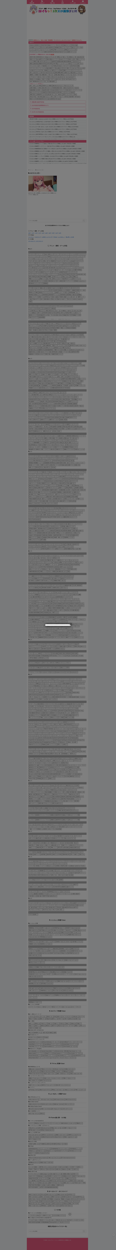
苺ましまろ (54, 299)
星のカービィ (45, 778)
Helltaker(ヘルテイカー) (34, 753)
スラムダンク (70, 514)
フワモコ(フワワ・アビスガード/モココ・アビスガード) (64, 1057)
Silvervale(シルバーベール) (75, 1150)
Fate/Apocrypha (75, 737)
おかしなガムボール (62, 334)
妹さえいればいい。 (62, 299)
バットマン (63, 685)
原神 (52, 49)
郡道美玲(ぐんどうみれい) (46, 944)
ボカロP (58, 758)
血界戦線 (56, 428)
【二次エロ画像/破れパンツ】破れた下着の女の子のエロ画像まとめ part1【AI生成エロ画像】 (53, 143)
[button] (84, 221)
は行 (47, 233)
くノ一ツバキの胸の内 (63, 413)
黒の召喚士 (63, 417)
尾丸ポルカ (61, 1025)
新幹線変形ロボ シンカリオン (35, 490)
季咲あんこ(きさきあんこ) (58, 1089)
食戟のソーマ (62, 487)
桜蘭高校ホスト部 (33, 354)
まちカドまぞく (69, 787)
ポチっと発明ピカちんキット (56, 760)
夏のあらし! (71, 646)
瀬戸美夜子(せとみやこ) (74, 953)
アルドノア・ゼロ (48, 272)
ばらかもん (31, 690)
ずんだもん (75, 1199)
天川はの (54, 1169)
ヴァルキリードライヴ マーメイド (62, 679)
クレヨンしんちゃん (33, 417)
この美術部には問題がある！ (64, 438)
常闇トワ (80, 1023)
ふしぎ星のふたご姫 (56, 724)
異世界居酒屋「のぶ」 (75, 292)
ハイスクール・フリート (49, 681)
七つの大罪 (54, 646)
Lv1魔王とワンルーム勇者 (35, 886)
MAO (62, 70)
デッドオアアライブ (68, 596)
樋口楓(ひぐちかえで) (67, 972)
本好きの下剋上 (32, 778)
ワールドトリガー (33, 903)
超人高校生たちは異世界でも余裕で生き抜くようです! (41, 580)
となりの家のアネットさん (45, 621)
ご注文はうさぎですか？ (71, 440)
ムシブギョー (32, 815)
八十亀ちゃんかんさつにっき (69, 838)
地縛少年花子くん (42, 487)
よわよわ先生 (82, 68)
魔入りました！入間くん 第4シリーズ (52, 96)
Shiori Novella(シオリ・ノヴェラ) (65, 1055)
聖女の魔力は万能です (79, 530)
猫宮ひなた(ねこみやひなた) (57, 1180)
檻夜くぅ (37, 1167)
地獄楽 (36, 487)
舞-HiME (77, 801)
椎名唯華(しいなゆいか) (65, 948)
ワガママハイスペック (61, 903)
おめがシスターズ (33, 1176)
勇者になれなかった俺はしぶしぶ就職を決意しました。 (49, 845)
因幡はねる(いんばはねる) (35, 1069)
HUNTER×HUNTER (50, 694)
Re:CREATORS (57, 886)
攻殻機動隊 (66, 447)
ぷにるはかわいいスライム (50, 726)
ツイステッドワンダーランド (35, 585)
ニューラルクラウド (47, 653)
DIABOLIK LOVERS (74, 603)
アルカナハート (32, 272)
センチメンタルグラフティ (76, 524)
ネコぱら (31, 667)
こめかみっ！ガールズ (77, 74)
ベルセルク (78, 749)
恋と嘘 (65, 442)
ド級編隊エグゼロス (49, 630)
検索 (63, 2)
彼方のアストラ (32, 378)
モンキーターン (69, 824)
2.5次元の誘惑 (55, 653)
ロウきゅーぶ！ (57, 891)
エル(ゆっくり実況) (55, 323)
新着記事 (32, 2)
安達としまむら (66, 276)
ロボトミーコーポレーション (65, 893)
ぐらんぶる (41, 415)
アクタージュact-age (70, 261)
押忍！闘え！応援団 (50, 354)
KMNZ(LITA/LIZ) (32, 1178)
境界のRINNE (58, 403)
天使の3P (31, 605)
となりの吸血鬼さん (33, 621)
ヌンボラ (62, 967)
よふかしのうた (59, 852)
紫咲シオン (43, 1018)
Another (57, 325)
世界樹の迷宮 (52, 528)
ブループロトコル (41, 735)
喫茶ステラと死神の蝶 (64, 406)
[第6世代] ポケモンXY (45, 767)
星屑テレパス (52, 778)
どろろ (49, 628)
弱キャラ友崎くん (75, 854)
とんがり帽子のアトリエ (54, 70)
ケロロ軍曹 (67, 424)
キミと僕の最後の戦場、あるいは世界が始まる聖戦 (40, 394)
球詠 (69, 571)
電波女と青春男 (52, 608)
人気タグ (43, 2)
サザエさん (73, 456)
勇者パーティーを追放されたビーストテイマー (73, 845)
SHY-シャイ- (41, 481)
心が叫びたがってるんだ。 (59, 444)
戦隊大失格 (51, 537)
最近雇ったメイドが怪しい (35, 465)
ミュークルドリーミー (70, 808)
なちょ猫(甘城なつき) (34, 1180)
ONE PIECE (45, 45)
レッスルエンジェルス (47, 884)
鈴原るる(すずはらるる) (45, 953)
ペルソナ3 (31, 751)
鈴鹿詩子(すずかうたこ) (77, 950)
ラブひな (83, 861)
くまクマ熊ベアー (73, 413)
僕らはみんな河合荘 (33, 774)
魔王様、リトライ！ (76, 798)
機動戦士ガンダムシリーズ (35, 406)
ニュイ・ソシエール (55, 967)
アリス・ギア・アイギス (63, 269)
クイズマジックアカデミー (45, 413)
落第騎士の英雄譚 (60, 865)
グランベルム (61, 415)
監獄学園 (36, 385)
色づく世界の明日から (46, 299)
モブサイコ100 (47, 824)
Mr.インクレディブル (52, 810)
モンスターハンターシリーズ (35, 826)
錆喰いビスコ (32, 467)
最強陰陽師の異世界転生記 (50, 462)
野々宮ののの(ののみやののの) (68, 1157)
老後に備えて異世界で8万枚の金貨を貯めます (47, 896)
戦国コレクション (33, 537)
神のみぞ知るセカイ (33, 383)
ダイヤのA (81, 555)
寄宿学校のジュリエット (49, 403)
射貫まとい (80, 1167)
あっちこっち (47, 265)
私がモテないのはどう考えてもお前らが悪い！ (54, 909)
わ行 (60, 233)
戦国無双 (45, 537)
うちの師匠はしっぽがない (66, 310)
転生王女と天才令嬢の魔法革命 (72, 610)
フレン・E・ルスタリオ (69, 974)
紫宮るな (43, 1113)
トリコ (78, 626)
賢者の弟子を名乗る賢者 (74, 426)
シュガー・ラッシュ (61, 474)
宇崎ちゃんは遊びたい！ (75, 312)
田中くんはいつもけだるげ (67, 567)
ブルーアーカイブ (46, 49)
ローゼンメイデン (33, 891)
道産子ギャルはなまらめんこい (73, 635)
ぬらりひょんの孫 (33, 662)
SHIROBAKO (81, 478)
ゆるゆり (63, 843)
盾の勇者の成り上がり (62, 571)
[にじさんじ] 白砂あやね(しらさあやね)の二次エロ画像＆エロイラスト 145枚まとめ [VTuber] (53, 121)
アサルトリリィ (51, 263)
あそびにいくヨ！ (33, 265)
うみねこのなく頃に (77, 310)
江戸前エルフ (47, 330)
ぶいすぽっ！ (62, 237)
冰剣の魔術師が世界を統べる (35, 713)
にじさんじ (32, 49)
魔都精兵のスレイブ (40, 801)
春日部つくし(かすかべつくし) (55, 1176)
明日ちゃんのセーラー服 (58, 278)
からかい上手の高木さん (62, 367)
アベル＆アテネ (80, 267)
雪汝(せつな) (65, 953)
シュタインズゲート (41, 476)
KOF (45, 399)
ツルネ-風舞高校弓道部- (67, 585)
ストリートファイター (80, 510)
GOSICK (53, 442)
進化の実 (84, 490)
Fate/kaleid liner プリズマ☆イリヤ (45, 740)
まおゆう (53, 785)
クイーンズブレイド (33, 413)
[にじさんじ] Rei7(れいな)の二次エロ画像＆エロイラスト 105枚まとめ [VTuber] (50, 131)
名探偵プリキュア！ (77, 40)
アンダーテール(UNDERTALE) (60, 272)
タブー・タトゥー (65, 560)
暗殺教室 (46, 283)
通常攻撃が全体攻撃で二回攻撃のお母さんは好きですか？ (55, 587)
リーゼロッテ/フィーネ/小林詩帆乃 (37, 870)
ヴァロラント (74, 679)
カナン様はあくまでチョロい (49, 57)
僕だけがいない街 (59, 769)
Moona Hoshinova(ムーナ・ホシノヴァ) (52, 1042)
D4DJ (52, 603)
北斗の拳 (67, 776)
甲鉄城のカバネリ (74, 447)
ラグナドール (69, 861)
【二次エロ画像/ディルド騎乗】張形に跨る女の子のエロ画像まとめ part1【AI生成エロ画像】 (53, 158)
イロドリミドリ (76, 288)
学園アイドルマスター (59, 49)
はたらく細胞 (48, 685)
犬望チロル (76, 1169)
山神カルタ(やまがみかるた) (47, 988)
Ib (50, 290)
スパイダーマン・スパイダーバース (58, 512)
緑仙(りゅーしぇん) (50, 995)
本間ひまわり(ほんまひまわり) (36, 976)
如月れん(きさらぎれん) (48, 1104)
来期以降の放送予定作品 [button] (37, 102)
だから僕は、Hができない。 (42, 558)
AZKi (56, 1016)
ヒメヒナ (36, 1182)
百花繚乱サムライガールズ (58, 715)
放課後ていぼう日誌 (72, 774)
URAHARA (46, 312)
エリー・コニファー (56, 934)
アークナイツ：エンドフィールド (62, 40)
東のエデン (76, 715)
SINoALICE (48, 481)
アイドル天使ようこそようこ (35, 258)
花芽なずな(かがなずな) (71, 1099)
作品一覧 (53, 2)
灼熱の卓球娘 (75, 496)
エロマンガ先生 (71, 323)
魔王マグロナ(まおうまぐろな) (56, 1182)
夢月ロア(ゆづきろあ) (58, 990)
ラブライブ (38, 863)
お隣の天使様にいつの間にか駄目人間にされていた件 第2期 (43, 87)
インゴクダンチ (68, 74)
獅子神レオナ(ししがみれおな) (47, 1167)
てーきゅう (41, 592)
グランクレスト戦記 (33, 415)
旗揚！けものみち (81, 697)
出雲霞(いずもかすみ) (65, 932)
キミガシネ (63, 392)
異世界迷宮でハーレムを (54, 294)
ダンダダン (80, 562)
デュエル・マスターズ (60, 601)
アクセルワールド (60, 261)
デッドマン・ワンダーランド (73, 599)
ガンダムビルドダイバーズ (35, 370)
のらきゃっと (67, 1180)
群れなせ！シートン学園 (74, 815)
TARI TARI (43, 567)
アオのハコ (37, 261)
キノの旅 (39, 392)
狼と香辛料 (53, 352)
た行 (40, 233)
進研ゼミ (57, 490)
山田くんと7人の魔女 (34, 838)
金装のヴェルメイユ (73, 401)
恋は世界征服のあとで (34, 444)
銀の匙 (50, 401)
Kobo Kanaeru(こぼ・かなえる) (71, 1046)
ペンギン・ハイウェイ (57, 751)
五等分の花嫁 (75, 45)
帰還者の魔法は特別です (47, 406)
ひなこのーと (32, 708)
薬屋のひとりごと (45, 419)
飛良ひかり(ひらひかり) (47, 1071)
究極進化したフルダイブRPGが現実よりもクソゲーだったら (42, 408)
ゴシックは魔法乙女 (58, 435)
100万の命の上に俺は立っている (44, 710)
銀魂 (61, 401)
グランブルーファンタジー (51, 415)
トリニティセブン (33, 628)
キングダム (71, 397)
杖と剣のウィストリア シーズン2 (75, 90)
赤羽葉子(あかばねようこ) (60, 928)
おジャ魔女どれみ (33, 337)
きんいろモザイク (64, 397)
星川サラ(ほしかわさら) (81, 974)
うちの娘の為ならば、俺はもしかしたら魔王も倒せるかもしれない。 (44, 310)
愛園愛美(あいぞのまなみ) (35, 928)
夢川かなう (44, 1169)
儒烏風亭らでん (38, 1032)
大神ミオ (67, 1018)
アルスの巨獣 (40, 272)
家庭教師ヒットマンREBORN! (50, 385)
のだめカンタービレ (60, 672)
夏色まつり (31, 1018)
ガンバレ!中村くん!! (48, 77)
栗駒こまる (37, 1143)
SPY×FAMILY (54, 517)
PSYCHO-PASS (57, 460)
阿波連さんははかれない (80, 281)
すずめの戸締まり (59, 508)
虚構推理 (75, 403)
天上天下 (82, 603)
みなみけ (62, 808)
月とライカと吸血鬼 (33, 587)
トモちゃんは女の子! (72, 624)
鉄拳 (42, 612)
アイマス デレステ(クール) (62, 258)
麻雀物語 (48, 801)
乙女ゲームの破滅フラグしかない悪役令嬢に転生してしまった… (43, 343)
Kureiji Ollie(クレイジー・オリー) (36, 1044)
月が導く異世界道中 (78, 585)
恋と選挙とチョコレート (73, 442)
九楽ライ (57, 1167)
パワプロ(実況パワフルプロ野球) (65, 690)
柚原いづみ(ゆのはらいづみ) (63, 1073)
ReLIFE (31, 875)
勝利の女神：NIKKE (51, 496)
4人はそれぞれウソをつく (77, 852)
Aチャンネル (70, 325)
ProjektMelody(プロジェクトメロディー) (61, 1148)
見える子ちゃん (75, 810)
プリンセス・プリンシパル (56, 733)
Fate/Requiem (65, 740)
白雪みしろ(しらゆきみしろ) (35, 1137)
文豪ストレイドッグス (52, 744)
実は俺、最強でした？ (43, 498)
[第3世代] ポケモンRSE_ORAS (55, 765)
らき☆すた (53, 861)
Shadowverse (66, 478)
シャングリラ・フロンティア (35, 474)
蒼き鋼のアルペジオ (40, 281)
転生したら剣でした (60, 610)
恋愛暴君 (64, 886)
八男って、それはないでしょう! (36, 697)
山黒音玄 (49, 1143)
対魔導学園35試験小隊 (34, 571)
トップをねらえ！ (81, 619)
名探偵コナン (37, 40)
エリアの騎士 (46, 323)
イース (30, 288)
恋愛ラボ (68, 865)
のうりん (53, 672)
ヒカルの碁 (59, 704)
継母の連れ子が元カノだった (45, 803)
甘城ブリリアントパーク (69, 281)
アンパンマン (55, 274)
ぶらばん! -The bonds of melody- (60, 731)
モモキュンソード (55, 824)
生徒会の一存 (32, 535)
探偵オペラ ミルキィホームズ (35, 569)
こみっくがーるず (43, 440)
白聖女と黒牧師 (41, 483)
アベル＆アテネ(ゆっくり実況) (36, 1220)
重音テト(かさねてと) (57, 1196)
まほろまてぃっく (42, 789)
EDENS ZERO (32, 328)
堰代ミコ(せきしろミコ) (34, 1080)
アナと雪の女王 (32, 267)
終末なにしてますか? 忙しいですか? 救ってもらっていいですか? (43, 503)
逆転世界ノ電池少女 (79, 406)
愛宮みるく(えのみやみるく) (49, 1134)
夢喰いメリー (54, 847)
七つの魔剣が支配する (63, 646)
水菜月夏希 (54, 1143)
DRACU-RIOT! (39, 632)
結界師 (51, 428)
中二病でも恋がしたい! (55, 578)
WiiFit (58, 312)
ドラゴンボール (66, 626)
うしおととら (62, 306)
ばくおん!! (42, 683)
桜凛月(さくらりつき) (34, 948)
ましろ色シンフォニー (60, 787)
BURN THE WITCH (33, 694)
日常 (68, 655)
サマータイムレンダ (62, 458)
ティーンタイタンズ (73, 592)
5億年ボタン (47, 442)
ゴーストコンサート (77, 70)
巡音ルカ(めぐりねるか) (55, 1205)
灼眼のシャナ (81, 498)
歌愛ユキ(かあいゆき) (63, 1194)
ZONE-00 (44, 548)
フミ (52, 974)
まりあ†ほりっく (65, 789)
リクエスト (83, 2)
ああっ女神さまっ (49, 254)
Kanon (60, 372)
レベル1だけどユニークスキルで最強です (69, 884)
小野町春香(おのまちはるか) (46, 937)
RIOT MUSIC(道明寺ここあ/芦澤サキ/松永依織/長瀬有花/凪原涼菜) (43, 1187)
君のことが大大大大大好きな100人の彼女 (57, 399)
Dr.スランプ (32, 632)
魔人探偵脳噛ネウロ (50, 792)
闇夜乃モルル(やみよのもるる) (61, 988)
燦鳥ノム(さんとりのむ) (54, 1178)
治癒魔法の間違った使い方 (60, 580)
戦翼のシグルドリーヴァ (34, 539)
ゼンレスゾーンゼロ (73, 49)
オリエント (77, 337)
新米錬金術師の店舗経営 (49, 490)
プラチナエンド (72, 728)
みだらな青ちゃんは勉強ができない (45, 808)
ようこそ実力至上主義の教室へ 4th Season (71, 96)
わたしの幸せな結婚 (71, 903)
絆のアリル (65, 401)
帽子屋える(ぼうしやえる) (35, 1130)
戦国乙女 (40, 537)
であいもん (57, 592)
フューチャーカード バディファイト (65, 726)
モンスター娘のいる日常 (48, 826)
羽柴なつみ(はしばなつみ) (76, 1073)
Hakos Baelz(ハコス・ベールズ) (50, 1055)
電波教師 (59, 608)
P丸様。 (31, 1182)
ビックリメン (67, 706)
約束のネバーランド (57, 838)
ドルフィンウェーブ (42, 628)
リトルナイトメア (44, 872)
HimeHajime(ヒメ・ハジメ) (76, 1148)
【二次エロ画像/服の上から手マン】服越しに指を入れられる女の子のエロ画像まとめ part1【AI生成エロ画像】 (58, 151)
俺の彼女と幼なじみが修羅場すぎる (37, 349)
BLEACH (56, 737)
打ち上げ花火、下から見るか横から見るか (53, 315)
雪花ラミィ (38, 1025)
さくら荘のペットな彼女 (64, 456)
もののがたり (40, 824)
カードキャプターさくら (34, 363)
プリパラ (40, 733)
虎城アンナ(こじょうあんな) (35, 1085)
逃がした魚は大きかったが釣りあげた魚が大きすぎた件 (42, 72)
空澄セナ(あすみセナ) (34, 1099)
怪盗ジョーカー (82, 378)
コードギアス (32, 435)
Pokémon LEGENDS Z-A (35, 45)
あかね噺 (39, 59)
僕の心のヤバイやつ (52, 771)
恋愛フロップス (70, 886)
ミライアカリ (48, 1123)
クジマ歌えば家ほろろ (58, 68)
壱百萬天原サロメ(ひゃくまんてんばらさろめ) (39, 974)
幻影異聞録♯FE (41, 428)
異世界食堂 (63, 294)
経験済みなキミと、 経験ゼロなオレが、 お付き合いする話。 (48, 431)
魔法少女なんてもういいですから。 (61, 794)
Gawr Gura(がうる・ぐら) (75, 1051)
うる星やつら (39, 312)
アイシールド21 (73, 254)
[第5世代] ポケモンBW (34, 767)
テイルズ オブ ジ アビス (45, 594)
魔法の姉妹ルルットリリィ (53, 59)
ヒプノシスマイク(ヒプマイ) (62, 708)
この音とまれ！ (75, 438)
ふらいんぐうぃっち (33, 728)
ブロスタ (31, 737)
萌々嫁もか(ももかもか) (45, 1127)
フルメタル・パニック (58, 735)
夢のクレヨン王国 (46, 847)
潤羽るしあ (38, 1023)
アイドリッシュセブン (34, 256)
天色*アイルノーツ (58, 276)
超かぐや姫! (45, 40)
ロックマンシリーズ (53, 893)
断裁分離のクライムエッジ (62, 569)
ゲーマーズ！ (32, 424)
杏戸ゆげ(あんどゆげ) (34, 1089)
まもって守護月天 (51, 789)
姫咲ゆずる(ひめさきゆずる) (49, 1137)
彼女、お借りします (63, 376)
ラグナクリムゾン (61, 861)
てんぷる (41, 603)
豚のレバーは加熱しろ (63, 744)
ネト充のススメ (56, 667)
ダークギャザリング (43, 555)
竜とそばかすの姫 (64, 875)
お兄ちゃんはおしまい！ (56, 339)
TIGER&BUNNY (50, 567)
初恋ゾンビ (66, 697)
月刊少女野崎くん (63, 428)
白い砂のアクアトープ (73, 481)
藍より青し (49, 278)
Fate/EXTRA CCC (33, 740)
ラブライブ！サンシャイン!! (48, 863)
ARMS (68, 274)
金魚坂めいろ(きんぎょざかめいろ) (64, 941)
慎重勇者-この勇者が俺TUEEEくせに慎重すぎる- (69, 492)
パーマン (80, 679)
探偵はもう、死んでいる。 (49, 569)
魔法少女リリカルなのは (46, 796)
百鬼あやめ (49, 1018)
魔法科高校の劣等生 (71, 796)
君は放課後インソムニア (34, 401)
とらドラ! (73, 626)
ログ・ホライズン (66, 891)
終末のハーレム (32, 496)
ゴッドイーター (82, 435)
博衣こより (83, 1025)
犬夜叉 (30, 301)
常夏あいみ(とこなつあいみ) (58, 1127)
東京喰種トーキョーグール (53, 635)
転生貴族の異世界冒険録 (34, 612)
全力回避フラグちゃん (35, 47)
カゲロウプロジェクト (64, 365)
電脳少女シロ (80, 1123)
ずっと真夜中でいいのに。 (35, 510)
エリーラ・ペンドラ (33, 1006)
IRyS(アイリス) (49, 1053)
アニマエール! (40, 267)
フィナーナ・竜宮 (50, 1006)
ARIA (64, 274)
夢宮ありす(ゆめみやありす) (48, 1130)
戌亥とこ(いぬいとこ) (76, 932)
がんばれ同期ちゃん (33, 372)
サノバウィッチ (45, 458)
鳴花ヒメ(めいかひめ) (74, 1203)
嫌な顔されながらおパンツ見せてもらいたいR (63, 85)
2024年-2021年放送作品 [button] (37, 112)
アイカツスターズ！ (64, 254)
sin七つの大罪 (55, 481)
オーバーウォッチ (33, 334)
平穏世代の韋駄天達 (45, 753)
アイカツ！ (56, 254)
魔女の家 (70, 792)
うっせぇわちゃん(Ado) (34, 1215)
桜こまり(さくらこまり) (43, 1178)
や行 (54, 233)
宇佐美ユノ (31, 1169)
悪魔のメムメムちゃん (34, 278)
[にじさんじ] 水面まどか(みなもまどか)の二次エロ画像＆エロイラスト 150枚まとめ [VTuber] (53, 124)
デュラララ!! (68, 601)
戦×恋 (62, 697)
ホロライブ (38, 49)
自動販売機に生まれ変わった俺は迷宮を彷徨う (70, 490)
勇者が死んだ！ (32, 845)
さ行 (37, 233)
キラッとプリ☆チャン (69, 394)
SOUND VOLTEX (65, 460)
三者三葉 (72, 460)
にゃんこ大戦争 (38, 653)
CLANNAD (48, 417)
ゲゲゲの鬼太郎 (46, 424)
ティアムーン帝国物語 (34, 594)
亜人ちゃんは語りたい (43, 608)
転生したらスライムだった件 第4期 (38, 92)
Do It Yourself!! (72, 630)
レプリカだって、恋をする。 (36, 77)
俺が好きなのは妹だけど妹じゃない (78, 345)
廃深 (54, 697)
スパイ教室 (69, 512)
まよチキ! (58, 789)
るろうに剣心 (56, 879)
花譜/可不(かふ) (80, 1196)
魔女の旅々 (75, 792)
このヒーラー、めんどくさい (35, 438)
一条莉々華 (45, 1032)
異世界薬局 (45, 294)
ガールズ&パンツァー (67, 363)
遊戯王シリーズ (32, 847)
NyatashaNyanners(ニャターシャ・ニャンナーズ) (40, 1148)
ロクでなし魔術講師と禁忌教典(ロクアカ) (38, 893)
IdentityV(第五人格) (82, 274)
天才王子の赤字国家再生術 (57, 605)
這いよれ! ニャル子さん (52, 699)
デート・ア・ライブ (49, 592)
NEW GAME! (75, 653)
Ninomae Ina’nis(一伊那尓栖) (62, 1051)
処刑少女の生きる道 (61, 496)
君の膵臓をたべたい (77, 399)
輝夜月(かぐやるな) (40, 1123)
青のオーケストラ (77, 278)
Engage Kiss (39, 328)
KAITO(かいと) (72, 1194)
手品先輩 (46, 612)
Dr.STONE (78, 630)
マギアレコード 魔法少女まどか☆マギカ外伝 (69, 785)
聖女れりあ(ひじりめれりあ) (77, 1180)
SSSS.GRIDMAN (56, 417)
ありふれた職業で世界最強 (76, 269)
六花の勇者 (71, 875)
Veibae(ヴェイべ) (33, 1150)
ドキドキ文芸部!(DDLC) (61, 619)
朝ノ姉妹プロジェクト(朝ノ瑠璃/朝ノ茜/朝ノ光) (62, 1174)
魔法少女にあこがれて (75, 794)
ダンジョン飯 (74, 562)
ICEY (75, 274)
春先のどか (41, 1037)
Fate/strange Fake (81, 740)
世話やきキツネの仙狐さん (72, 528)
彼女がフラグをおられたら (74, 376)
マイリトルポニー (38, 785)
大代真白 (66, 1143)
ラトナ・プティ (32, 995)
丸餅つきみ (62, 1167)
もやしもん (62, 824)
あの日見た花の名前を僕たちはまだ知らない (54, 267)
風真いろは (38, 1028)
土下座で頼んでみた (33, 637)
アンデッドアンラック (72, 272)
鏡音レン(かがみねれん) (46, 1196)
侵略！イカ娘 (71, 485)
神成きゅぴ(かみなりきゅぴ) (35, 1104)
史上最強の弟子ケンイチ (64, 501)
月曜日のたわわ (71, 428)
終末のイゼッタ (77, 494)
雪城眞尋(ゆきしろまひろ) (46, 990)
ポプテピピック (77, 760)
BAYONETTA (62, 710)
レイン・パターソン (80, 995)
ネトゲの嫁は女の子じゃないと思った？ (43, 667)
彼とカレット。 (54, 376)
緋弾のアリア (75, 713)
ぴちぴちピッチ (59, 706)
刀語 (44, 378)
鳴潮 (66, 49)
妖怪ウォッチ (37, 854)
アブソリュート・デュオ (70, 267)
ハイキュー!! (40, 681)
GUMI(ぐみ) (46, 1199)
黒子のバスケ (74, 417)
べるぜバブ (56, 749)
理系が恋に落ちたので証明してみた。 (50, 875)
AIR (41, 325)
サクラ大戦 (55, 456)
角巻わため (74, 1023)
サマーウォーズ (53, 458)
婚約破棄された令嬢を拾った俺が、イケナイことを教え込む (42, 449)
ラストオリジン (76, 861)
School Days (47, 517)
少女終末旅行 (54, 492)
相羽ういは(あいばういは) (47, 928)
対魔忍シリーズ (43, 571)
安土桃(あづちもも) (57, 930)
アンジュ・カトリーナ (43, 932)
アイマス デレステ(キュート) (49, 258)
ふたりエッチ (76, 724)
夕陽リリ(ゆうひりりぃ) (34, 990)
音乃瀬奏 (50, 1032)
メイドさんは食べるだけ (78, 63)
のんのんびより (74, 672)
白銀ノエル (51, 1023)
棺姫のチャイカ (54, 717)
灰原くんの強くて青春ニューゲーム (77, 59)
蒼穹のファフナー (51, 548)
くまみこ (80, 413)
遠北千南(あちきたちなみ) (45, 930)
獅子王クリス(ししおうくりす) (49, 1085)
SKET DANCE (40, 517)
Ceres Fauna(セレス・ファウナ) (61, 1053)
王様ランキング (59, 354)
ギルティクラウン (40, 397)
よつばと (53, 852)
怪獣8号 (64, 378)
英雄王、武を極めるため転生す (36, 330)
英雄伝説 (69, 328)
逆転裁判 (72, 406)
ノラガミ (68, 672)
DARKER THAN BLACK (64, 564)
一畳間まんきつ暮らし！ (62, 57)
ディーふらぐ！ (64, 592)
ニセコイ (31, 653)
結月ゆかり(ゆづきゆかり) (67, 1205)
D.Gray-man (47, 603)
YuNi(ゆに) (77, 1182)
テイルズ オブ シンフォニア (58, 594)
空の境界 (31, 385)
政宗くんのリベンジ (33, 803)
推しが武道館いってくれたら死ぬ (64, 352)
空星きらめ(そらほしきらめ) (35, 955)
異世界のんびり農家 (33, 292)
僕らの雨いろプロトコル (72, 771)
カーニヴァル (58, 363)
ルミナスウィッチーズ (40, 879)
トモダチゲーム (63, 624)
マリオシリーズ (73, 789)
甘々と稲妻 (60, 281)
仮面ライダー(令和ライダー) (69, 372)
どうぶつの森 (52, 619)
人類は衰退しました (62, 485)
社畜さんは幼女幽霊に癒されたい (56, 498)
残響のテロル (71, 465)
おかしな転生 (71, 334)
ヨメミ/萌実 (83, 1182)
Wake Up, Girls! (52, 312)
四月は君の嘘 (73, 501)
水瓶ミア (71, 1169)
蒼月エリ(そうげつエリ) (46, 1080)
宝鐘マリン (57, 1023)
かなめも (31, 367)
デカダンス (67, 594)
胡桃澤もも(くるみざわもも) (75, 1134)
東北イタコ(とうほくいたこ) (59, 1201)
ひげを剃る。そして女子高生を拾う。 (37, 706)
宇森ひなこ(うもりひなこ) (47, 1069)
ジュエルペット (52, 474)
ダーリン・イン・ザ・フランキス (63, 555)
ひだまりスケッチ (51, 706)
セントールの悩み (33, 526)
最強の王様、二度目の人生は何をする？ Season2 (68, 87)
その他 (63, 544)
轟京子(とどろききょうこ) (35, 962)
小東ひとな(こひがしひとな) (55, 1157)
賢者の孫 (66, 426)
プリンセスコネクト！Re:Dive (69, 733)
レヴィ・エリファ (33, 997)
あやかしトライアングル (46, 269)
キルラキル (56, 397)
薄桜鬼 (58, 697)
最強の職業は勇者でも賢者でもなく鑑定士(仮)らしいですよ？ (69, 72)
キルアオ (44, 59)
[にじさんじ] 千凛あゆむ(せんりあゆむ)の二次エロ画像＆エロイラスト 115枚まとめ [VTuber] (53, 129)
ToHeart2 (61, 632)
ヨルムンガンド (67, 852)
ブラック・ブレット (81, 728)
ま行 (50, 233)
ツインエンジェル (47, 585)
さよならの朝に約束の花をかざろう (37, 460)
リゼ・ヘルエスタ (41, 995)
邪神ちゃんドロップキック (71, 498)
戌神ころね (78, 1018)
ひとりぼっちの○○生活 (76, 706)
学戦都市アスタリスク (34, 387)
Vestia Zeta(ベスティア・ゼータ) (36, 1046)
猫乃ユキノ (38, 1169)
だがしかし (31, 558)
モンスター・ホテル (78, 824)
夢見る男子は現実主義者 (63, 847)
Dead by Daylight (58, 603)
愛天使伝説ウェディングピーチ (36, 283)
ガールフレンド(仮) (77, 363)
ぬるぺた (40, 662)
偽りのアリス (37, 299)
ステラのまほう (45, 510)
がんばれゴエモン (73, 370)
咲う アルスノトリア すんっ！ (36, 909)
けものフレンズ (60, 424)
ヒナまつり (38, 708)
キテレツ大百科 (32, 392)
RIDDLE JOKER (37, 875)
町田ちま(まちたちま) (52, 981)
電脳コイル (64, 608)
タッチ (58, 558)
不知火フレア (44, 1023)
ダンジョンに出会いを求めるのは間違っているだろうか (58, 562)
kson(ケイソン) (32, 1153)
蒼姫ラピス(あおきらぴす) (35, 1194)
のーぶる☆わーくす (45, 672)
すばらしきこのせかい (78, 512)
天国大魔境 (48, 605)
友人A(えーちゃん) (33, 1037)
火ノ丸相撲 (61, 717)
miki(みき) (66, 1203)
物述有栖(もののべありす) (35, 983)
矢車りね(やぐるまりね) (34, 988)
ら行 (57, 233)
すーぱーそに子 (39, 508)
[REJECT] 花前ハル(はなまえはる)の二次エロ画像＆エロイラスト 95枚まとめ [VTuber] (52, 119)
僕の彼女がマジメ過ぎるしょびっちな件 (38, 771)
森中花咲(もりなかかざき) (47, 983)
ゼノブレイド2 (45, 524)
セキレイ (38, 524)
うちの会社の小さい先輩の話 (49, 308)
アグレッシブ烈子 (33, 263)
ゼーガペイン (32, 524)
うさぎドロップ (54, 306)
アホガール (31, 269)
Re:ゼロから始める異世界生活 (47, 47)
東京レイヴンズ (42, 635)
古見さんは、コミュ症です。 (35, 447)
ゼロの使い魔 (66, 524)
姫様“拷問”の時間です (47, 715)
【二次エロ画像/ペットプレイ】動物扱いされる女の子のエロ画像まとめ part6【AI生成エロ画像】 (54, 156)
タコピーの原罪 (52, 558)
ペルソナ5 (43, 751)
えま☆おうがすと (47, 934)
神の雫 (73, 65)
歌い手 (69, 315)
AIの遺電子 (45, 325)
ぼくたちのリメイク (65, 758)
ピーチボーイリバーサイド (50, 704)
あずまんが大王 (67, 263)
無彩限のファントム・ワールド (43, 815)
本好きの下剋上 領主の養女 (36, 96)
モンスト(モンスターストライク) (75, 826)
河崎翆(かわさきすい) (68, 1176)
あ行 (30, 233)
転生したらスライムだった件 (74, 608)
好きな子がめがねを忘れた (35, 519)
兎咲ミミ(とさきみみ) (46, 1108)
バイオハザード (32, 681)
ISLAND (38, 276)
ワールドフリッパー (42, 903)
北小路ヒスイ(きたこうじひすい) (48, 941)
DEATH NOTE (66, 603)
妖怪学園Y (44, 854)
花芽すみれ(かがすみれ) (59, 1099)
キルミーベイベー (49, 397)
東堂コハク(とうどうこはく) (72, 960)
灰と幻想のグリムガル (34, 699)
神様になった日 (64, 383)
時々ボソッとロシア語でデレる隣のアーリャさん (64, 637)
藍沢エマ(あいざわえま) (34, 1113)
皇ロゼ (49, 1169)
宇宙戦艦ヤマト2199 (76, 315)
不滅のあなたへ (63, 742)
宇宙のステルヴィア (33, 317)
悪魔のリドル (43, 278)
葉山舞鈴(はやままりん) (57, 972)
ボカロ (53, 758)
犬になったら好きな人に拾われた (75, 299)
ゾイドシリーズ (32, 544)
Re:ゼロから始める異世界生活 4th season (52, 99)
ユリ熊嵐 (51, 843)
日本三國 (56, 63)
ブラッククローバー (47, 731)
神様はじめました (73, 383)
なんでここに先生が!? (74, 644)
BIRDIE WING (76, 692)
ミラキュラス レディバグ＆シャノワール (38, 810)
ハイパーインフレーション (79, 681)
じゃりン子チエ (82, 472)
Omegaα (46, 1037)
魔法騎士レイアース (33, 798)
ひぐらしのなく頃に (79, 704)
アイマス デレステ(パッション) (76, 258)
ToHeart (56, 632)
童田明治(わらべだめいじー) (35, 1002)
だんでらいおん (57, 77)
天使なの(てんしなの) (34, 1127)
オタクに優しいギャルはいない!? (71, 68)
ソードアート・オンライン (35, 548)
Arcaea (60, 274)
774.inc (56, 237)
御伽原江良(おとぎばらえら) (75, 934)
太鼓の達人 (57, 567)
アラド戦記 (54, 269)
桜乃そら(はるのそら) (58, 1203)
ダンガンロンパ (41, 562)
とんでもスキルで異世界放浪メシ (36, 630)
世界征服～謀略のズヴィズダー (68, 526)
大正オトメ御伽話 (52, 571)
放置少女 (80, 774)
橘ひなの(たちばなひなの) (35, 1108)
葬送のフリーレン (53, 45)
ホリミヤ (42, 763)
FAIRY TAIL (67, 737)
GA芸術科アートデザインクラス (55, 478)
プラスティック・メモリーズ (62, 728)
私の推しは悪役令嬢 (62, 907)
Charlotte (42, 478)
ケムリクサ (53, 424)
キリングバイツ (79, 394)
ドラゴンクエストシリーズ (56, 626)
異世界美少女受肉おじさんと (35, 294)
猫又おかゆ (72, 1018)
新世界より (72, 487)
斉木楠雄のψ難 (64, 465)
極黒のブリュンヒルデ (69, 449)
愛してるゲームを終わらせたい (56, 79)
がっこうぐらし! (73, 365)
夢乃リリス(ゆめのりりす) (35, 1139)
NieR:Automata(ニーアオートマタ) (57, 655)
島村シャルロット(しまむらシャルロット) (54, 1078)
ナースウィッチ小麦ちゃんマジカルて (37, 644)
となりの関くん (55, 621)
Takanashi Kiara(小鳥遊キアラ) (48, 1051)
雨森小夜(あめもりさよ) (81, 930)
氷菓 (67, 715)
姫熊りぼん (59, 1169)
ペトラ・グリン (58, 1006)
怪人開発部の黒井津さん (72, 378)
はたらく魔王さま (56, 685)
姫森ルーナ (31, 1025)
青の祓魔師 (31, 281)
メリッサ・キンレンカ (75, 981)
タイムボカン (75, 555)
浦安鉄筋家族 (42, 317)
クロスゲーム (42, 417)
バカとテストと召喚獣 (34, 683)
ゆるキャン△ (57, 843)
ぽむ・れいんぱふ (67, 1006)
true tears (66, 632)
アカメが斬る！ (44, 261)
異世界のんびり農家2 (47, 85)
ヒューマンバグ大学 (74, 708)
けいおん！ (38, 424)
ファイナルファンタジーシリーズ (51, 722)
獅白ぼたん (49, 1025)
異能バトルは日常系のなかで (45, 297)
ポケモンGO (46, 760)
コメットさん (51, 440)
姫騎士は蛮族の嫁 (34, 63)
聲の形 (51, 533)
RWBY (61, 879)
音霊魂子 (31, 1143)
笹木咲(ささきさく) (44, 948)
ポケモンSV (60, 45)
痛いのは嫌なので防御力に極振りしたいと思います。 (64, 297)
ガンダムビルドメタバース (62, 370)
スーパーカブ (32, 508)
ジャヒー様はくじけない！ (72, 472)
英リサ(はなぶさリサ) (57, 1108)
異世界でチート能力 (81, 290)
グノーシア (54, 413)
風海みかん (65, 1169)
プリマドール (46, 733)
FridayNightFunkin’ (48, 742)
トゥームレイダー (44, 619)
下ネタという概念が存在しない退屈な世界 (55, 483)
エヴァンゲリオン (33, 323)
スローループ (77, 514)
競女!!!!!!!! (31, 431)
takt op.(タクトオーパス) (34, 567)
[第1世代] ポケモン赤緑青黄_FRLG (60, 763)
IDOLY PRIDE (32, 276)
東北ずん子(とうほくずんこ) (35, 1203)
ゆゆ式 (37, 843)
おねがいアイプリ (64, 59)
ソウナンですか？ (41, 544)
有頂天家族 (40, 315)
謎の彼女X (45, 648)
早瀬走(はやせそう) (46, 972)
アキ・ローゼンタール (68, 1016)
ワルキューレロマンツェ (34, 905)
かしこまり (31, 1167)
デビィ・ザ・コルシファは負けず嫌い (45, 601)
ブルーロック (49, 735)
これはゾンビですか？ (60, 440)
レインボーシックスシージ (35, 884)
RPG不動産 (43, 276)
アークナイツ (32, 254)
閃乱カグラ (77, 533)
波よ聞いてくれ (51, 648)
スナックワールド (33, 512)
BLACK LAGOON (43, 737)
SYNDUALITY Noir (63, 481)
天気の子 (66, 605)
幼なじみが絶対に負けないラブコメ (42, 352)
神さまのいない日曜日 (78, 381)
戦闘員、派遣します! (59, 537)
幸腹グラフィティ (59, 447)
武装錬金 (44, 744)
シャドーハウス (55, 472)
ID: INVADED (55, 290)
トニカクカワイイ (64, 621)
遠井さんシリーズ (80, 637)
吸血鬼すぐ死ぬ (44, 401)
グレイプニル (78, 415)
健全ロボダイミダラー (81, 428)
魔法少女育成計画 (57, 796)
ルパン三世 (31, 879)
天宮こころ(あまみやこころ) (68, 930)
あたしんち (40, 265)
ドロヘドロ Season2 (70, 92)
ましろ (45, 981)
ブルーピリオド (32, 735)
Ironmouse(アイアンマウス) (63, 1150)
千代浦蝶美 (43, 1143)
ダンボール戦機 (44, 564)
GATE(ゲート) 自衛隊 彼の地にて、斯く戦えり (39, 426)
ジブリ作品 (48, 472)
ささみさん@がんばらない (35, 458)
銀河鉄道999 (56, 401)
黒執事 (68, 417)
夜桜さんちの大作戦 (57, 854)
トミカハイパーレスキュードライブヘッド (38, 624)
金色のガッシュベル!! (80, 449)
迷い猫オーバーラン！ (69, 801)
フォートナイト (71, 722)
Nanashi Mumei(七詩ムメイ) (35, 1055)
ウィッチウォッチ (33, 306)
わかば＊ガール (51, 903)
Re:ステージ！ (83, 872)
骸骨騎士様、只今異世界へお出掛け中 (66, 385)
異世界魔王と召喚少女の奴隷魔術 (74, 294)
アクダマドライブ (79, 261)
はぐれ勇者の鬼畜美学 (66, 683)
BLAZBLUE (50, 737)
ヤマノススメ (79, 836)
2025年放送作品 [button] (35, 108)
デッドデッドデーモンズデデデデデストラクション (40, 599)
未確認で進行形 (62, 810)
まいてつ (31, 785)
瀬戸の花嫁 (43, 539)
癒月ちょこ (55, 1018)
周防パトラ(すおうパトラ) (69, 1078)
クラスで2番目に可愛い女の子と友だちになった (40, 61)
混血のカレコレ (67, 45)
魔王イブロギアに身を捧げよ (45, 798)
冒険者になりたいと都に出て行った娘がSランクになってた (51, 776)
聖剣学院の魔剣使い (68, 530)
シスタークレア (32, 950)
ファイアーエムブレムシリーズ (36, 722)
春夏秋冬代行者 (42, 63)
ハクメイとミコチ (56, 683)
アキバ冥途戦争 (52, 261)
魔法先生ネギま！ (40, 794)
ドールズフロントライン (34, 617)
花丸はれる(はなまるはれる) (41, 1157)
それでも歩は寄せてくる (54, 546)
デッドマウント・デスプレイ (59, 599)
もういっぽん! (32, 824)
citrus (46, 478)
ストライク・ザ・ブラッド (56, 510)
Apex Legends (63, 325)
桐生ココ (69, 1023)
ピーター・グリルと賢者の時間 (36, 704)
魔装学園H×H (32, 801)
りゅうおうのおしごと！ (63, 872)
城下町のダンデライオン (53, 487)
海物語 (65, 315)
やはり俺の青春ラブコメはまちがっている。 (65, 836)
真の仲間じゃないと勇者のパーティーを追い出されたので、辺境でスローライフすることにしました (51, 494)
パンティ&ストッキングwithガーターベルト (38, 692)
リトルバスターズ (53, 872)
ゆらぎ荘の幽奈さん (44, 843)
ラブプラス (31, 863)
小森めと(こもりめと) (69, 1089)
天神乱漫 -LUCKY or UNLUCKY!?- (77, 605)
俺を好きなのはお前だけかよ (78, 349)
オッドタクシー (60, 337)
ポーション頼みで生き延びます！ (36, 758)
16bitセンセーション (33, 478)
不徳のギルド (56, 742)
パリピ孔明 (46, 690)
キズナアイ (31, 1123)
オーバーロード (41, 334)
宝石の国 (47, 774)
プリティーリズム (33, 733)
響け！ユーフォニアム (34, 717)
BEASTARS (69, 710)
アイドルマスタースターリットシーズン (60, 256)
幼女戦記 (31, 854)
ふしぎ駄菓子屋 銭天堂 (67, 724)
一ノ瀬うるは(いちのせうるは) (46, 1099)
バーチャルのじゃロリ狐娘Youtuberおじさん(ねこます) (64, 1123)
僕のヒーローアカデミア (66, 47)
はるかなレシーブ (53, 690)
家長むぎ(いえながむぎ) (54, 932)
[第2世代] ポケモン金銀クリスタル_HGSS (38, 765)
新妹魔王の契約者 (79, 487)
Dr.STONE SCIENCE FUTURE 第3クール (56, 92)
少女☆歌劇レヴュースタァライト (43, 492)
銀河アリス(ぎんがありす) (79, 1176)
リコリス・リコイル (61, 870)
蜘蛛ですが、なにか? (55, 419)
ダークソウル (52, 555)
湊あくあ (37, 1018)
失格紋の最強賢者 (33, 498)
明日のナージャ (68, 278)
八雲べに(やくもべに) (67, 1108)
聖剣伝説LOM (60, 530)
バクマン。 (48, 683)
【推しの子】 (57, 341)
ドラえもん (31, 626)
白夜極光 (71, 715)
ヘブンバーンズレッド (48, 749)
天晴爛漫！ (50, 276)
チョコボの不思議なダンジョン (36, 578)
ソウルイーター (49, 544)
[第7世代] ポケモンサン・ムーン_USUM (59, 767)
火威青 (55, 1032)
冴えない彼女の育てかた (46, 467)
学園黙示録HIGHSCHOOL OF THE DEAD (61, 387)
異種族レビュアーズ (33, 297)
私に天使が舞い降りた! (52, 907)
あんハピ (49, 274)
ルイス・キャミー (71, 995)
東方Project (62, 635)
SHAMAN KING (73, 478)
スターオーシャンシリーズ (70, 508)
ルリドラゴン (49, 879)
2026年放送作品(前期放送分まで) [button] (39, 105)
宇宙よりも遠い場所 (76, 548)
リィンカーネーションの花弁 (65, 63)
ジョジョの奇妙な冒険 (60, 476)
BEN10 (74, 751)
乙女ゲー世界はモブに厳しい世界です (67, 343)
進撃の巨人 (31, 492)
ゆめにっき (31, 843)
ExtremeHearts (47, 328)
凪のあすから (38, 648)
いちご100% (48, 288)
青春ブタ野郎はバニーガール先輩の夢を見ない (64, 533)
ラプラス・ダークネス (69, 1025)
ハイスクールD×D (60, 681)
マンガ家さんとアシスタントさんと (37, 792)
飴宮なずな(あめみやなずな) (43, 1153)
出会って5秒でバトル (54, 612)
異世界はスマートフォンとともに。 (47, 292)
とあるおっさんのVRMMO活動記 (48, 617)
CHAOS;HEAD (50, 372)
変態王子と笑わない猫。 (56, 753)
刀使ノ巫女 (71, 632)
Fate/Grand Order (58, 52)
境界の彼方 (64, 403)
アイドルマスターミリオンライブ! (78, 256)
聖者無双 (40, 533)
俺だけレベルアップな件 (77, 47)
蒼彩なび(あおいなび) (46, 1174)
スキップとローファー (49, 508)
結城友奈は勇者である (75, 847)
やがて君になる (32, 836)
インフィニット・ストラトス (42, 290)
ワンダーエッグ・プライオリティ (48, 905)
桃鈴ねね (43, 1025)
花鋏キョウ (68, 1167)
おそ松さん (40, 337)
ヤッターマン (51, 836)
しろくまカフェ (75, 476)
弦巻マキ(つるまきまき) (46, 1201)
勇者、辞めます (75, 843)
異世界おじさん (62, 290)
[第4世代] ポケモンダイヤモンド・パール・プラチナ (74, 765)
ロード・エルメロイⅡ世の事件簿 (45, 891)
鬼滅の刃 (56, 406)
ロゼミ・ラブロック (76, 1006)
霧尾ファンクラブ (68, 70)
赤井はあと (76, 1016)
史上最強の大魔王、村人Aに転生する (49, 501)
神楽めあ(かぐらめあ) (43, 1176)
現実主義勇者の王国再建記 (56, 426)
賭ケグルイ (39, 378)
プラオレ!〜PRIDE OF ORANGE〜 (46, 728)
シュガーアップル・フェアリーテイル (75, 474)
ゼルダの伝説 (59, 524)
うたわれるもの (69, 306)
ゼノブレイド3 (52, 524)
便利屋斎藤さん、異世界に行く (69, 753)
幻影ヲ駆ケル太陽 (33, 428)
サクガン (50, 456)
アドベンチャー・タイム (56, 265)
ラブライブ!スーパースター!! (61, 863)
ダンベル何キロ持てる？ (34, 564)
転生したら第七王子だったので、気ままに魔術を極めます (42, 610)
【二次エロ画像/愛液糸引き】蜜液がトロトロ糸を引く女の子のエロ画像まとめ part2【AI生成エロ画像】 (56, 148)
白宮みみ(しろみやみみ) (59, 1069)
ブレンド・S (67, 735)
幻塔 (48, 428)
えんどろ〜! (78, 323)
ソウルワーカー (57, 544)
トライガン (80, 624)
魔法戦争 (64, 796)
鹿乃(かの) (31, 1157)
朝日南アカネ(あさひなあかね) (73, 928)
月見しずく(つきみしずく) (59, 960)
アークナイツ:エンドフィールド (37, 52)
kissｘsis (41, 399)
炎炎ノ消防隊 (54, 330)
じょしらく (68, 476)
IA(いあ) (43, 1194)
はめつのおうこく (73, 688)
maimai (53, 801)
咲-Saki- (54, 467)
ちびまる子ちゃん (70, 576)
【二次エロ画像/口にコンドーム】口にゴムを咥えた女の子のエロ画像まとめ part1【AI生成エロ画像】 (55, 153)
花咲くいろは (43, 699)
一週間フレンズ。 (81, 297)
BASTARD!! (69, 692)
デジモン (43, 596)
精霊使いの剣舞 (53, 535)
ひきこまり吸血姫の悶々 (68, 704)
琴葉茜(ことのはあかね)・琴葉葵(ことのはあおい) (61, 1199)
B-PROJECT (55, 710)
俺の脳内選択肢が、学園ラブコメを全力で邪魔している (58, 349)
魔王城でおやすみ (57, 798)
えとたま (40, 323)
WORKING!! (73, 905)
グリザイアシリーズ (69, 415)
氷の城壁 (78, 65)
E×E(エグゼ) (77, 325)
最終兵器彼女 (60, 462)
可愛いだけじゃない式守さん (71, 374)
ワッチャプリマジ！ (81, 903)
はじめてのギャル (81, 683)
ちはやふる (62, 576)
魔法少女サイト (48, 794)
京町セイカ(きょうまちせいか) (36, 1199)
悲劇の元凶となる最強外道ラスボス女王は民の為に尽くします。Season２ (46, 94)
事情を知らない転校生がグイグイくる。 (38, 485)
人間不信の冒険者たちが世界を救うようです (39, 657)
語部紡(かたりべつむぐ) (34, 941)
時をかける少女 (48, 637)
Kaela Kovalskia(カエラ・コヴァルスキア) (54, 1046)
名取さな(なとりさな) (44, 1180)
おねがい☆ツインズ (69, 337)
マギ (57, 785)
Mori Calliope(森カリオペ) (35, 1051)
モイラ (82, 981)
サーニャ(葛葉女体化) (54, 948)
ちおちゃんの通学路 (54, 576)
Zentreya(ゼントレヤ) (50, 1150)
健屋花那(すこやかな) (66, 950)
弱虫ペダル (82, 854)
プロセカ (65, 52)
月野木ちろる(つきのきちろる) (36, 1073)
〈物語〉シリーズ (33, 829)
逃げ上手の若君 (80, 655)
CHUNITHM (46, 578)
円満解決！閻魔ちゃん (61, 328)
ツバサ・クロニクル (56, 585)
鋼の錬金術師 (73, 697)
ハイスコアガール (69, 681)
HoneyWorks (42, 694)
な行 (44, 233)
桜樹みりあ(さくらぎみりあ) (47, 1162)
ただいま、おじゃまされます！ (68, 77)
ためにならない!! (33, 562)
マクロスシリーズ (33, 787)
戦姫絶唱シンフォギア (69, 537)
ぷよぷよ (76, 726)
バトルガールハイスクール (47, 688)
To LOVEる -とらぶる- (48, 632)
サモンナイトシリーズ (73, 458)
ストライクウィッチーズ (68, 510)
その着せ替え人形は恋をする (72, 544)
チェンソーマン (45, 576)
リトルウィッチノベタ (34, 872)
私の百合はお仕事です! (73, 907)
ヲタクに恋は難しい (33, 914)
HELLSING (83, 751)
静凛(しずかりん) (75, 948)
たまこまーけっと (74, 560)
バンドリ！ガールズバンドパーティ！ (57, 692)
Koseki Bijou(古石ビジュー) (79, 1055)
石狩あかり (60, 1143)
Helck (78, 751)
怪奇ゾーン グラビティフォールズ (54, 378)
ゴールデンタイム (49, 435)
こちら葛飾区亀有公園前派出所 (71, 435)
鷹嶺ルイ (78, 1025)
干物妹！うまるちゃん (45, 717)
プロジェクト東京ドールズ (77, 735)
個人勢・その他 (71, 237)
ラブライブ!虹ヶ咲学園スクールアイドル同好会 (39, 865)
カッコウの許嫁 (81, 365)
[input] (58, 220)
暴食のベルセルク (33, 776)
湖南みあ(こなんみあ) (68, 1071)
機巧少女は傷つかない (58, 803)
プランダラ (70, 731)
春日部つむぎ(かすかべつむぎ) (69, 1196)
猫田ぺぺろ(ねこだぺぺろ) (70, 1127)
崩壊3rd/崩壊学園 (54, 774)
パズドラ (42, 685)
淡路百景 (54, 61)
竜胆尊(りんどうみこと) (61, 995)
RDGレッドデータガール (47, 886)
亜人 (72, 276)
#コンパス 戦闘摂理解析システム (36, 442)
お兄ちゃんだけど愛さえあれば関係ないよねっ (39, 339)
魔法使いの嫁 (32, 794)
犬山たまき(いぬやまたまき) (35, 1134)
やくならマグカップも (42, 836)
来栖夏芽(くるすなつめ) (34, 944)
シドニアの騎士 (41, 472)
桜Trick (38, 467)
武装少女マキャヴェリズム (35, 744)
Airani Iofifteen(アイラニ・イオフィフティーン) (72, 1042)
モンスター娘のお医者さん (61, 826)
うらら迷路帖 (32, 312)
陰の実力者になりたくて (45, 387)
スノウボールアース (66, 65)
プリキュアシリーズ (79, 731)
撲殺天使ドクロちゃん (75, 776)
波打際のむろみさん (60, 648)
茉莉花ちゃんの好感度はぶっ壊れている (39, 79)
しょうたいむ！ (50, 476)
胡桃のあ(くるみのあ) (59, 1104)
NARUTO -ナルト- (47, 646)
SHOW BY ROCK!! (33, 481)
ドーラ (43, 962)
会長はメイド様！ (60, 374)
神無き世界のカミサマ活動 (54, 383)
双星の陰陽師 (68, 548)
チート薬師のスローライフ (35, 576)
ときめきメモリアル (72, 619)
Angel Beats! (51, 325)
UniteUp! (68, 843)
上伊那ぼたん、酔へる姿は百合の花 (76, 57)
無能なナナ (65, 815)
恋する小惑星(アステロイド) (46, 444)
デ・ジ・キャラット (33, 592)
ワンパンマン (60, 905)
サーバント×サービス (34, 456)
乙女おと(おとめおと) (34, 937)
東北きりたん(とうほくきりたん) (73, 1201)
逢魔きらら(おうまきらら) (62, 1134)
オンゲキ (83, 337)
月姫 (40, 587)
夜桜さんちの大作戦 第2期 (36, 99)
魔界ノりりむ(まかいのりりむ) (36, 981)
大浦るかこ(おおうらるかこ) (50, 1073)
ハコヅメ (74, 683)
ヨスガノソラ (47, 852)
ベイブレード (39, 749)
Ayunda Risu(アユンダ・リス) (35, 1042)
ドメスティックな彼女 (54, 624)
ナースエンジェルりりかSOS (53, 644)
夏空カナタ (83, 646)
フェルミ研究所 (63, 722)
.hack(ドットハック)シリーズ (61, 630)
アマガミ (37, 269)
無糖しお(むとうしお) (69, 1182)
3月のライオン (49, 460)
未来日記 (68, 810)
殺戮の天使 (78, 465)
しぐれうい (63, 1178)
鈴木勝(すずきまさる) (34, 953)
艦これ (41, 385)
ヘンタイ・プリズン (67, 751)
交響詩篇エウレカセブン (48, 447)
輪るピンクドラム (60, 801)
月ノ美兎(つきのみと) (47, 960)
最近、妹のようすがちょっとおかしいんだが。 (75, 462)
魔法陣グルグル (80, 796)
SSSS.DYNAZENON (75, 564)
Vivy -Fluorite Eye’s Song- (78, 710)
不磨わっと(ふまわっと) (81, 1089)
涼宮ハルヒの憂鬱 (62, 517)
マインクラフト (47, 785)
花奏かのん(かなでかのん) (45, 1089)
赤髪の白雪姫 (48, 281)
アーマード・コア (40, 254)
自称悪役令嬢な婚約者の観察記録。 (65, 61)
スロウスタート (32, 517)
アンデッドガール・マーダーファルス (37, 274)
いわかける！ (32, 290)
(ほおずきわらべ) (60, 1137)
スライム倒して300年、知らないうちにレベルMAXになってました (51, 514)
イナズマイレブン (68, 288)
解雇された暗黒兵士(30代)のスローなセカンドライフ (51, 381)
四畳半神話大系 (66, 854)
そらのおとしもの (33, 546)
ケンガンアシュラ (74, 424)
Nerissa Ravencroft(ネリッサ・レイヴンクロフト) (40, 1057)
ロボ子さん (38, 1016)
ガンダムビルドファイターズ (48, 370)
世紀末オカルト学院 (60, 528)
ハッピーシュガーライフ (72, 685)
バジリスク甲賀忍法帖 (34, 685)
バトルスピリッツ (58, 688)
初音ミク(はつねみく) (47, 1203)
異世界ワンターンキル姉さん (62, 292)
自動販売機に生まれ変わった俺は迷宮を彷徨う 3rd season (43, 90)
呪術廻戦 (51, 40)
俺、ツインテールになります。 (36, 345)
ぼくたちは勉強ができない (77, 758)
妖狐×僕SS (49, 854)
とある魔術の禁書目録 (34, 619)
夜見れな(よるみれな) (68, 990)
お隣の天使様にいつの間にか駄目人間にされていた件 (41, 341)
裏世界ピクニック (33, 315)
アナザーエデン (75, 265)
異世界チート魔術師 (71, 290)
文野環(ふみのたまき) (58, 974)
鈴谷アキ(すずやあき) (56, 953)
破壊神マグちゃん (48, 697)
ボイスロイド (48, 758)
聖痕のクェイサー (33, 533)
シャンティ (45, 474)
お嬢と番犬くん (66, 339)
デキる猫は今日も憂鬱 (76, 594)
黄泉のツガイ (33, 59)
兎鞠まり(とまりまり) (71, 1178)
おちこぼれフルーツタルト (50, 337)
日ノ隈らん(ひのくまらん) (35, 1071)
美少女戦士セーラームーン (35, 715)
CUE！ (76, 397)
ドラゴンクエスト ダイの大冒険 (42, 626)
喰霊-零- (80, 383)
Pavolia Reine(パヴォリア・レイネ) (71, 1044)
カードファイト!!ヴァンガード (47, 363)
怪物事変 (31, 381)
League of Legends (74, 872)
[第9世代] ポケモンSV (34, 769)
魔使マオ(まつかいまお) (64, 981)
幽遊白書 (39, 847)
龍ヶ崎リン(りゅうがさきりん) (64, 1085)
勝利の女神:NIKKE (49, 52)
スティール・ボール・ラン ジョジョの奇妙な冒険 (41, 68)
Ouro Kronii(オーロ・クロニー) (76, 1053)
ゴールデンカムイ (40, 435)
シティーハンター (33, 472)
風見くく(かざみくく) (58, 1071)
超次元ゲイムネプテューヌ (67, 578)
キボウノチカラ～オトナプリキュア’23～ (51, 392)
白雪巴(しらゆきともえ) (42, 950)
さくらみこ (44, 1016)
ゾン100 (63, 546)
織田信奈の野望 (76, 352)
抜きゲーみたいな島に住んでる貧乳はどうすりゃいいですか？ (57, 662)
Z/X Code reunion (42, 526)
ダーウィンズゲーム (33, 555)
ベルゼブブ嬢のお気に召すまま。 (67, 749)
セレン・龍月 (42, 1006)
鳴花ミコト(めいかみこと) (35, 1205)
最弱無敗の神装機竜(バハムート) (36, 462)
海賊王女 (36, 381)
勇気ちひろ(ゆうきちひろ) (74, 988)
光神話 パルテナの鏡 (69, 717)
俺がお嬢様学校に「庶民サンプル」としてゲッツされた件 (56, 345)
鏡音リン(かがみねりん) (34, 1196)
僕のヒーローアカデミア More (70, 94)
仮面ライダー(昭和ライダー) (49, 374)
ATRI (72, 274)
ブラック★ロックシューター (35, 731)
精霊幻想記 (46, 535)
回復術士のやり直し (68, 381)
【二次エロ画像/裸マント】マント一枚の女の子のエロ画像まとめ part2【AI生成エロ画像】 (53, 146)
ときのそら (31, 1016)
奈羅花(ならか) (32, 967)
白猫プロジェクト (33, 483)
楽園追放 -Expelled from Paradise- (78, 865)
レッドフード (56, 884)
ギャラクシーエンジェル (58, 394)
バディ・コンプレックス (34, 688)
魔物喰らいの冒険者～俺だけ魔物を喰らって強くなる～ (42, 74)
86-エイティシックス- (34, 325)
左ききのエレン (77, 61)
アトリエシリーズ (67, 265)
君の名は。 (69, 399)
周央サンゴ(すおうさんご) (54, 950)
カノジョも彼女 (38, 367)
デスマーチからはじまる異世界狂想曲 (54, 596)
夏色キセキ (31, 648)
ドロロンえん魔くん (56, 628)
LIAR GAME (50, 63)
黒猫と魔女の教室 (59, 74)
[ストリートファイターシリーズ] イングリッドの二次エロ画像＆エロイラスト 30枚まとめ (53, 136)
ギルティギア (32, 397)
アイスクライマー (82, 254)
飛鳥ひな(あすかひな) (34, 930)
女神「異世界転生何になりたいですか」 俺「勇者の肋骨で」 (43, 81)
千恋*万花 (69, 535)
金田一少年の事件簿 (33, 403)
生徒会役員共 (39, 535)
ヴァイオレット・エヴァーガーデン (37, 679)
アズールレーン (59, 263)
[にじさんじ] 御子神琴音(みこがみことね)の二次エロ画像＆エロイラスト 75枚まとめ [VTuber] (54, 134)
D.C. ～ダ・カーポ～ (53, 564)
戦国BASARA (76, 535)
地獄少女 (31, 487)
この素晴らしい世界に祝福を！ (50, 438)
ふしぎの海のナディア (46, 724)
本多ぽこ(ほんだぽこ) (44, 1182)
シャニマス (62, 472)
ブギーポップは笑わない (34, 724)
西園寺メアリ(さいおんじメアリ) (36, 1078)
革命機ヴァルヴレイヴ (80, 385)
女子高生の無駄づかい (71, 483)
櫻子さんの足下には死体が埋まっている (51, 465)
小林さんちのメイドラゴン (72, 444)
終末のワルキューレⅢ (62, 90)
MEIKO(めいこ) (45, 1205)
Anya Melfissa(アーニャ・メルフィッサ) (53, 1044)
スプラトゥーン (32, 514)
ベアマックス (32, 749)
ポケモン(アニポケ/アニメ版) (35, 760)
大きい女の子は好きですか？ (70, 79)
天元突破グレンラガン (39, 605)
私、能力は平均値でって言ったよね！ (37, 907)
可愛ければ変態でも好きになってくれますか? (39, 376)
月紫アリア (74, 1167)
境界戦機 (70, 403)
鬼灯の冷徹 (41, 774)
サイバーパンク (43, 456)
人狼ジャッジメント (52, 485)
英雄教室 (74, 328)
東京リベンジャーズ (33, 635)
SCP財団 (53, 328)
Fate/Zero (31, 742)
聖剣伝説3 (53, 530)
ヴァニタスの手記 (50, 679)
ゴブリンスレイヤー (33, 440)
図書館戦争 (41, 637)
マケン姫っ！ (41, 787)
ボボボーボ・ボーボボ (34, 763)
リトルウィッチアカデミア (76, 870)
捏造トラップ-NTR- (65, 667)
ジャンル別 (73, 2)
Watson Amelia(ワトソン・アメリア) (37, 1053)
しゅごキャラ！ (32, 476)
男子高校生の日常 (73, 569)
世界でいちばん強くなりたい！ (54, 526)
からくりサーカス (73, 367)
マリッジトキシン (34, 65)
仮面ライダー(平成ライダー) (35, 374)
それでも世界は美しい (43, 546)
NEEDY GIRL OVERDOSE (36, 57)
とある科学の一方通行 (62, 617)
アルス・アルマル (33, 932)
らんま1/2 (53, 865)
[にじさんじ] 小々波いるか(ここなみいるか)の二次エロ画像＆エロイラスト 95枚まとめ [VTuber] (54, 126)
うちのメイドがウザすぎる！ (35, 308)
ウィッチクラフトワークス (44, 306)
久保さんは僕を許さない (34, 419)
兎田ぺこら (31, 1023)
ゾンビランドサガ (70, 546)
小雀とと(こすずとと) (69, 1104)
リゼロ (68, 870)
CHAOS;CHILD (42, 372)
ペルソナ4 (37, 751)
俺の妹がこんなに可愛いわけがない (63, 347)
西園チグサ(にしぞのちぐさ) (43, 967)
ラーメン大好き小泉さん (34, 861)
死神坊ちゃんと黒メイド (34, 501)
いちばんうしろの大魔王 (57, 288)
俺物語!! (31, 352)
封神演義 (39, 778)
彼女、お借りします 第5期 (36, 85)
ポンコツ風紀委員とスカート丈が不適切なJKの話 (50, 65)
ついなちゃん (82, 1199)
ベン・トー (48, 751)
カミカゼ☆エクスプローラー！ (49, 367)
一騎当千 (31, 299)
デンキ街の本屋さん (33, 603)
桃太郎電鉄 (59, 829)
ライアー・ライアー (45, 861)
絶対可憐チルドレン (62, 535)
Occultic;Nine (64, 341)
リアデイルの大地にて (50, 870)
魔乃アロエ (55, 1025)
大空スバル (61, 1018)
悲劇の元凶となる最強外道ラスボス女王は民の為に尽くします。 (57, 713)
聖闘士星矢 (46, 533)
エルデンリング (63, 323)
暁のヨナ (54, 281)
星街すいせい (50, 1016)
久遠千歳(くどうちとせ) (78, 941)
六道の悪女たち (32, 896)
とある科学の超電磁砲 (72, 617)
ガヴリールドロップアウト (35, 365)
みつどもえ (56, 808)
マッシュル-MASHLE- (79, 787)
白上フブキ (82, 1016)
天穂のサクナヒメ (33, 608)
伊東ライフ (76, 1174)
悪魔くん (76, 276)
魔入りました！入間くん (61, 792)
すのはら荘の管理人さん (43, 512)
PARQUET (58, 694)
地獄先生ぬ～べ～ (79, 485)
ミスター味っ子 (32, 808)
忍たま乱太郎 (73, 655)
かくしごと (44, 365)
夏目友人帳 (77, 646)
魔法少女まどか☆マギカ (34, 796)
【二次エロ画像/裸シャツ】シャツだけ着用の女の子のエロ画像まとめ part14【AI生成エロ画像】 (54, 161)
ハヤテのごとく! (81, 688)
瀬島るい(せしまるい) (70, 1069)
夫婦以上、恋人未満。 (73, 742)
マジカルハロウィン (49, 787)
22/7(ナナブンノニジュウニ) (35, 646)
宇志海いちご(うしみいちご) (35, 934)
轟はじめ (31, 1032)
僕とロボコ (66, 769)
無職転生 (53, 815)
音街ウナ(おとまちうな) (52, 1194)
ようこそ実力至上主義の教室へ (36, 852)
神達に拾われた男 (43, 383)
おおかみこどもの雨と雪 (51, 334)
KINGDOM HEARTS (33, 399)
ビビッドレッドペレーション (49, 708)
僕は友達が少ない (62, 771)
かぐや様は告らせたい (53, 365)
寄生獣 (40, 403)
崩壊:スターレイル (72, 52)
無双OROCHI (59, 815)
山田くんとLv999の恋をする (46, 838)
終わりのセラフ (41, 354)
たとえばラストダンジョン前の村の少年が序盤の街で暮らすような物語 (44, 560)
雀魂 (67, 487)
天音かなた (63, 1023)
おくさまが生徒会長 (79, 334)
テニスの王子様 (32, 601)
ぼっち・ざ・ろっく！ (68, 760)
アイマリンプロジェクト (34, 1174)
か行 (33, 233)
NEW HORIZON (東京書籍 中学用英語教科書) (39, 655)
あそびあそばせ (75, 263)
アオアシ (31, 261)
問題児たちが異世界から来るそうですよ (47, 829)
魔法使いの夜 (82, 792)
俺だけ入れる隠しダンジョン (47, 347)
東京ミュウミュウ (79, 632)
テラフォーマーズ (76, 601)
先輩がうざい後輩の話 (34, 530)
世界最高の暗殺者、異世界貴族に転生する (38, 528)
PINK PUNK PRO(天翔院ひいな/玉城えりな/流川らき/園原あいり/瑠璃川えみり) (46, 1185)
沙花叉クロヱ (32, 1028)
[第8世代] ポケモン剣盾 (74, 767)
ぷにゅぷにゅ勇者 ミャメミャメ (36, 726)
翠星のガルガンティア (72, 517)
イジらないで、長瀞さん (39, 288)
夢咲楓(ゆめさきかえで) (34, 1162)
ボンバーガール (48, 763)
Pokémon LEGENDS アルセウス (47, 769)
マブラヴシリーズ (33, 789)
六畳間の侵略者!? (76, 893)
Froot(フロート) (41, 1150)
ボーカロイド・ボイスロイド (36, 241)
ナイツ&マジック (64, 644)
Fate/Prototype (57, 740)
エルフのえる (65, 934)
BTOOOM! (62, 737)
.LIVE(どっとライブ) (48, 237)
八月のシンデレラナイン (66, 694)
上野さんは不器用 (65, 312)
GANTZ (56, 372)
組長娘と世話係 (64, 419)
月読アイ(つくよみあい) (34, 1201)
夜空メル (60, 1016)
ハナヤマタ (65, 688)
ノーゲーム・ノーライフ (34, 672)
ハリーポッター (39, 690)
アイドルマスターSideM (45, 256)
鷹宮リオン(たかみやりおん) (35, 960)
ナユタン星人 (81, 1220)
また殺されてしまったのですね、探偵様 (39, 70)
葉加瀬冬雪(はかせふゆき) (35, 972)
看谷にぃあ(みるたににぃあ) (71, 1137)
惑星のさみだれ (80, 905)
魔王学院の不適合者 (66, 798)
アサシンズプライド (42, 263)
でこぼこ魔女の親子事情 (34, 596)
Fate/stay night (72, 740)
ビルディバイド (32, 710)
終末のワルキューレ (41, 496)
